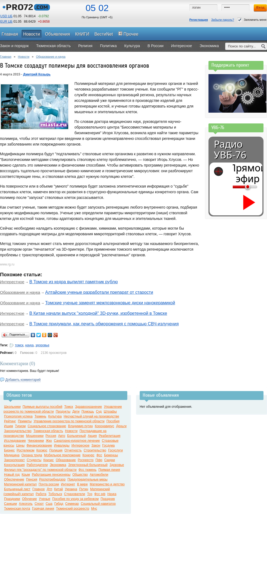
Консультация (14, 465)
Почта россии (49, 484)
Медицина (11, 455)
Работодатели (37, 465)
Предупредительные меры (87, 479)
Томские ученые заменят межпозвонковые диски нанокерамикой (110, 303)
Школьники (12, 407)
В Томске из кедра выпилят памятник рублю (73, 281)
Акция (92, 436)
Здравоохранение (88, 407)
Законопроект (14, 460)
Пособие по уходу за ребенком (75, 499)
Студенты (34, 460)
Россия (51, 436)
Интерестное (12, 281)
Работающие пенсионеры (51, 474)
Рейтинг (10, 421)
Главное (38, 489)
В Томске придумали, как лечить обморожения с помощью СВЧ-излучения (104, 324)
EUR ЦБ (6, 21)
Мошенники (34, 436)
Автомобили (99, 474)
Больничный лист (17, 489)
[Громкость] (235, 186)
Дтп (49, 489)
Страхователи (74, 494)
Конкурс (88, 455)
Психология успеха (18, 416)
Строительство (95, 450)
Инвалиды (62, 445)
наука (29, 345)
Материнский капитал (20, 484)
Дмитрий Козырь (37, 74)
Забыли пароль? (222, 19)
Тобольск (55, 494)
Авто (61, 436)
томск (19, 345)
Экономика (58, 465)
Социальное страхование (47, 426)
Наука (111, 494)
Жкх (49, 441)
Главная (5, 56)
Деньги (121, 426)
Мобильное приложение (62, 455)
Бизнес (9, 450)
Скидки (109, 460)
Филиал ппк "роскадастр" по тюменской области (40, 470)
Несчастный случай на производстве (91, 416)
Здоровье (116, 465)
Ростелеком (26, 450)
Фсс (99, 455)
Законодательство (18, 431)
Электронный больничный (88, 465)
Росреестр (85, 460)
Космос (41, 450)
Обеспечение (14, 479)
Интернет (68, 484)
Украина (71, 489)
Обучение (29, 499)
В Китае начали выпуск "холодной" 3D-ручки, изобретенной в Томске (98, 313)
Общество (80, 474)
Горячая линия (43, 508)
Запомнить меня (251, 20)
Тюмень (40, 416)
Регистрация (198, 19)
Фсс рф (99, 494)
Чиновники (36, 441)
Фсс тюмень (87, 470)
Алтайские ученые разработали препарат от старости (99, 292)
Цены (20, 445)
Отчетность (73, 450)
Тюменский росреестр (72, 508)
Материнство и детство (107, 484)
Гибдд (58, 504)
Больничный (76, 436)
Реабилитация (109, 436)
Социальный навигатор (98, 504)
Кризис (48, 460)
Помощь (87, 411)
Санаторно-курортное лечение (77, 441)
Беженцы (111, 455)
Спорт (39, 504)
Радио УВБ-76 (230, 149)
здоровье (42, 345)
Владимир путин (80, 426)
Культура (55, 416)
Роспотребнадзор (52, 479)
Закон (95, 445)
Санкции (10, 504)
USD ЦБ (6, 16)
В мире (82, 484)
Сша (49, 504)
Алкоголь (26, 504)
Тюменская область (48, 431)
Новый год (12, 474)
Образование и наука (50, 56)
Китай (58, 489)
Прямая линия (109, 470)
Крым (26, 474)
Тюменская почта (17, 508)
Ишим (8, 426)
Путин (83, 489)
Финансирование (39, 445)
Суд (99, 411)
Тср (89, 494)
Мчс (94, 508)
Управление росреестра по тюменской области (68, 421)
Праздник (108, 499)
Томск (68, 407)
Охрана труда (31, 455)
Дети (76, 411)
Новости (23, 56)
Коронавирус (104, 426)
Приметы (25, 421)
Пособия (113, 421)
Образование (66, 460)
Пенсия (31, 479)
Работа (41, 494)
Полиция (56, 450)
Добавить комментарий (22, 380)
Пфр (98, 460)
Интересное (80, 445)
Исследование (15, 441)
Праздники (12, 499)
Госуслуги (115, 450)
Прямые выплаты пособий (42, 407)
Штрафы (110, 411)
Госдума (108, 445)
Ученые (44, 499)
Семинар (72, 504)
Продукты (63, 411)
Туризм (20, 426)
